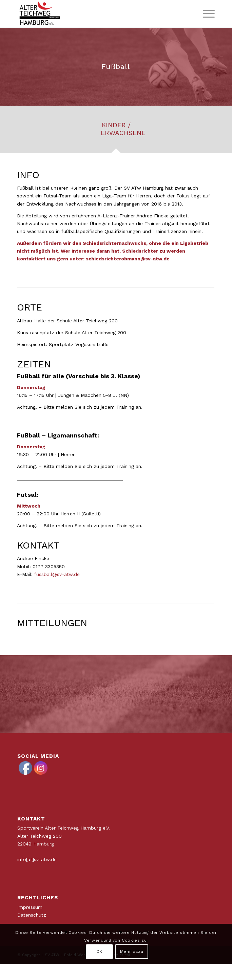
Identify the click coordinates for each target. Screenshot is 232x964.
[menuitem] (205, 13)
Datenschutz (31, 915)
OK (99, 951)
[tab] (116, 131)
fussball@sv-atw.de (57, 574)
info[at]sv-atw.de (37, 859)
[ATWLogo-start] (96, 13)
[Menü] (205, 13)
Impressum (29, 907)
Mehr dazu (131, 951)
